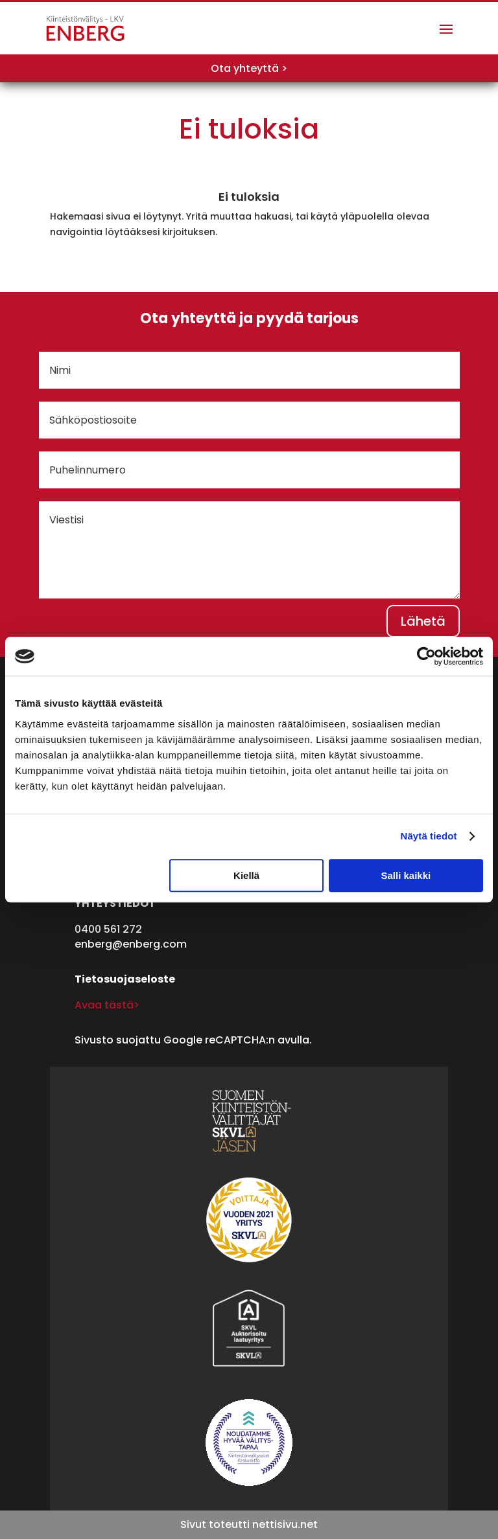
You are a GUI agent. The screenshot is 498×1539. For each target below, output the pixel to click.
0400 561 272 (108, 929)
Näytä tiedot (429, 835)
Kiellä (246, 875)
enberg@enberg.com (131, 944)
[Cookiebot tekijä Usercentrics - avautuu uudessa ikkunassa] (426, 656)
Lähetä (423, 621)
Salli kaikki (406, 875)
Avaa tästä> (107, 1005)
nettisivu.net (285, 1524)
